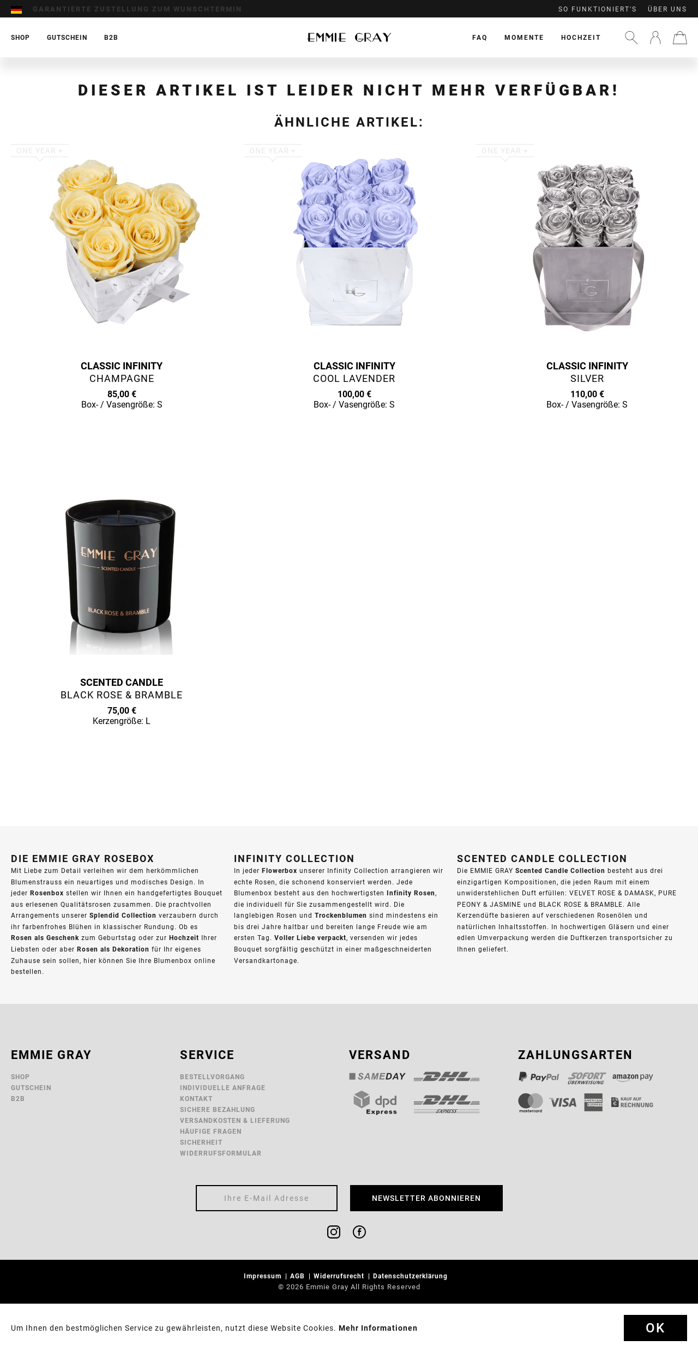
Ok (655, 1328)
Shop (20, 1077)
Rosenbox (47, 893)
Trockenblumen (341, 915)
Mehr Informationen (378, 1328)
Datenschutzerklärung (411, 1276)
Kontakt (196, 1098)
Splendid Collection (123, 915)
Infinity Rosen (411, 893)
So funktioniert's (597, 9)
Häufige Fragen (211, 1131)
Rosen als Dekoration (113, 949)
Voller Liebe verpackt (310, 938)
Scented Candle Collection (560, 870)
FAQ (480, 37)
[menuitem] (22, 9)
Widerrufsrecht (340, 1276)
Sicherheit (201, 1142)
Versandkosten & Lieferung (235, 1120)
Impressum (264, 1276)
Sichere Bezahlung (217, 1109)
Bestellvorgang (212, 1077)
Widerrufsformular (221, 1153)
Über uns (667, 9)
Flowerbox (279, 870)
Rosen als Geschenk (45, 938)
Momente (524, 37)
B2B (18, 1098)
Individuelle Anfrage (223, 1088)
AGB (298, 1276)
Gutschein (31, 1088)
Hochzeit (581, 37)
